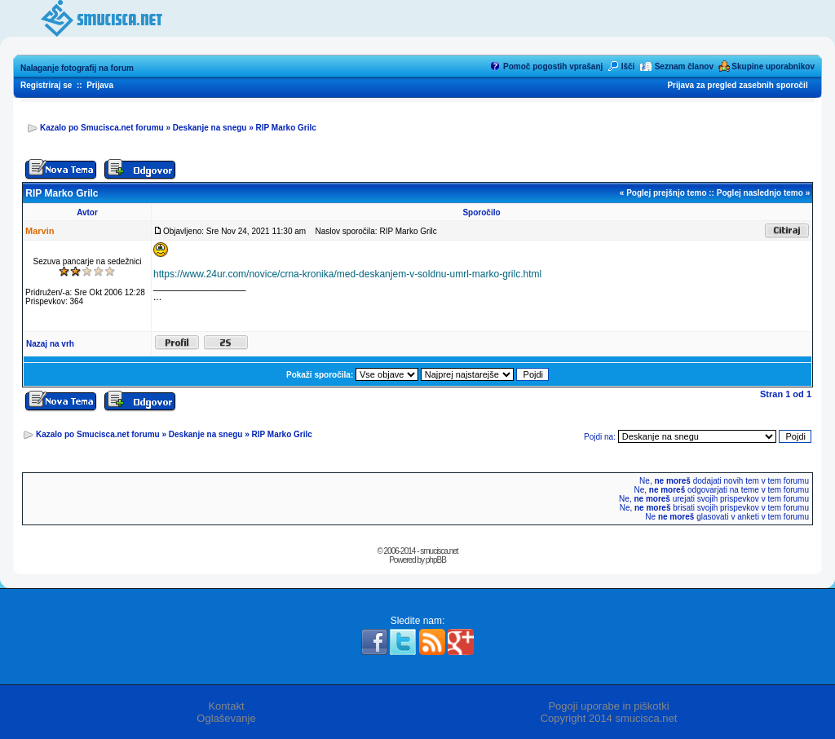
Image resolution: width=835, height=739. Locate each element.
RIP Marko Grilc (286, 127)
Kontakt (226, 706)
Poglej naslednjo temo (760, 192)
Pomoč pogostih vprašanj (553, 66)
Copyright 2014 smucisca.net (609, 718)
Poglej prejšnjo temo (666, 192)
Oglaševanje (226, 718)
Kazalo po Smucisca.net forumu (102, 127)
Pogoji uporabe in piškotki (608, 706)
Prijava (99, 85)
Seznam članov (684, 66)
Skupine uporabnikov (773, 66)
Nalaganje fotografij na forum (77, 68)
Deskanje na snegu (210, 127)
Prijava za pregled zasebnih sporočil (737, 85)
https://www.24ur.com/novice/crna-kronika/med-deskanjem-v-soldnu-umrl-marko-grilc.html (347, 274)
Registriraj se (46, 85)
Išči (628, 66)
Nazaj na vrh (50, 343)
